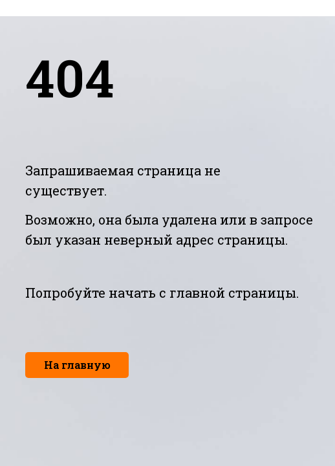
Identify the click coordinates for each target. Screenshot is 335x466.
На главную (77, 365)
